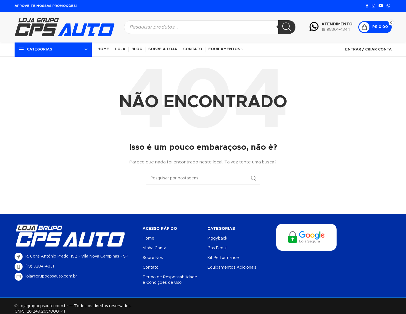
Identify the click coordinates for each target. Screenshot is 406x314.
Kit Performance (223, 258)
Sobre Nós (153, 258)
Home (148, 238)
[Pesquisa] (286, 27)
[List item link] (76, 267)
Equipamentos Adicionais (231, 268)
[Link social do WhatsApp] (388, 6)
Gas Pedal (217, 248)
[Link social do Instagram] (373, 6)
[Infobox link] (331, 27)
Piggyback (217, 238)
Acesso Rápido (160, 229)
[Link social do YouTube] (381, 6)
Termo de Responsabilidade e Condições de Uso (170, 279)
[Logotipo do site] (65, 27)
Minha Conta (154, 248)
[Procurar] (203, 178)
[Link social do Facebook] (367, 6)
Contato (151, 268)
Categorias (221, 229)
